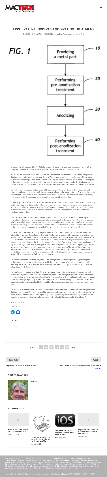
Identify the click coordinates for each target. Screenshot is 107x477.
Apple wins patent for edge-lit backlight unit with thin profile (41, 439)
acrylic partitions (20, 468)
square (47, 464)
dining (89, 462)
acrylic (54, 462)
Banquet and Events (64, 460)
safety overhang (44, 468)
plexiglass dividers (37, 466)
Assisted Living (49, 460)
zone (35, 464)
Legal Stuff (50, 474)
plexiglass (60, 464)
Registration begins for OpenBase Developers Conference (88, 431)
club (84, 462)
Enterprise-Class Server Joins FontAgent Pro (18, 430)
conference (77, 462)
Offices (38, 462)
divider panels (10, 466)
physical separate (72, 468)
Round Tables (37, 460)
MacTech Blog (56, 34)
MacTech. (25, 474)
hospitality (9, 464)
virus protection (23, 466)
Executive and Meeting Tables (23, 462)
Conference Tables (60, 458)
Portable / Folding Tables (77, 458)
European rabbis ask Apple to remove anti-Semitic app (64, 432)
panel (53, 464)
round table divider (53, 466)
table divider (95, 464)
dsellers (35, 34)
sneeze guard (84, 464)
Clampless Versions (79, 460)
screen (29, 464)
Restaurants (46, 462)
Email (64, 474)
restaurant (97, 462)
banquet (69, 462)
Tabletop (40, 464)
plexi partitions (84, 466)
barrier (23, 464)
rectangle (61, 462)
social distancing (71, 464)
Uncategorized (68, 34)
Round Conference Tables (21, 460)
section (17, 464)
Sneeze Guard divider (69, 466)
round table (32, 468)
